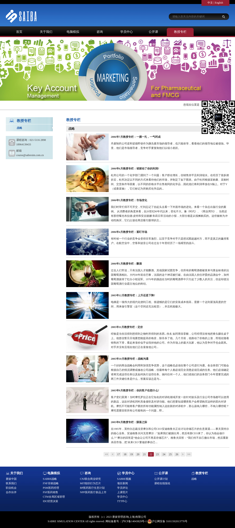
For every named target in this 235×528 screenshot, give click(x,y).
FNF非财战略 (51, 483)
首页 (19, 31)
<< (106, 454)
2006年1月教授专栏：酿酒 (126, 263)
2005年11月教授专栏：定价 (127, 327)
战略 (19, 127)
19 (131, 454)
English (219, 2)
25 (170, 454)
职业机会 (11, 487)
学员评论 (122, 487)
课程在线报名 (162, 483)
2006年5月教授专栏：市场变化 (129, 200)
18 (125, 454)
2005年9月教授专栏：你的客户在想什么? (135, 390)
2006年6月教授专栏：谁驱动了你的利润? (135, 168)
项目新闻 (122, 483)
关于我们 (46, 31)
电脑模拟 (73, 31)
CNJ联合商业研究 (90, 478)
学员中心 (126, 31)
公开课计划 (161, 478)
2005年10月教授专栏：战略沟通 (129, 358)
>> (189, 454)
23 (157, 454)
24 (164, 454)
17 (118, 454)
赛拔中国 (11, 478)
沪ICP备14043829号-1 (134, 521)
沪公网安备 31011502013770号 (167, 521)
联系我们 (11, 483)
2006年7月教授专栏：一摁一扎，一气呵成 (136, 136)
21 (144, 454)
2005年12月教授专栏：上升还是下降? (133, 295)
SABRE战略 (50, 478)
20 (138, 454)
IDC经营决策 (50, 501)
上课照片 (122, 492)
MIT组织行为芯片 (90, 483)
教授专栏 (180, 31)
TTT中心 (122, 501)
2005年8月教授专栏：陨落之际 (129, 422)
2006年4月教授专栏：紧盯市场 (129, 232)
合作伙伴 (11, 492)
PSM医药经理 (51, 487)
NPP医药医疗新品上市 (93, 492)
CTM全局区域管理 (54, 496)
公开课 (153, 31)
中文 (210, 2)
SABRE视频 (124, 478)
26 (177, 454)
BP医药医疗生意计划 (92, 487)
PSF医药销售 (50, 492)
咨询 (100, 31)
